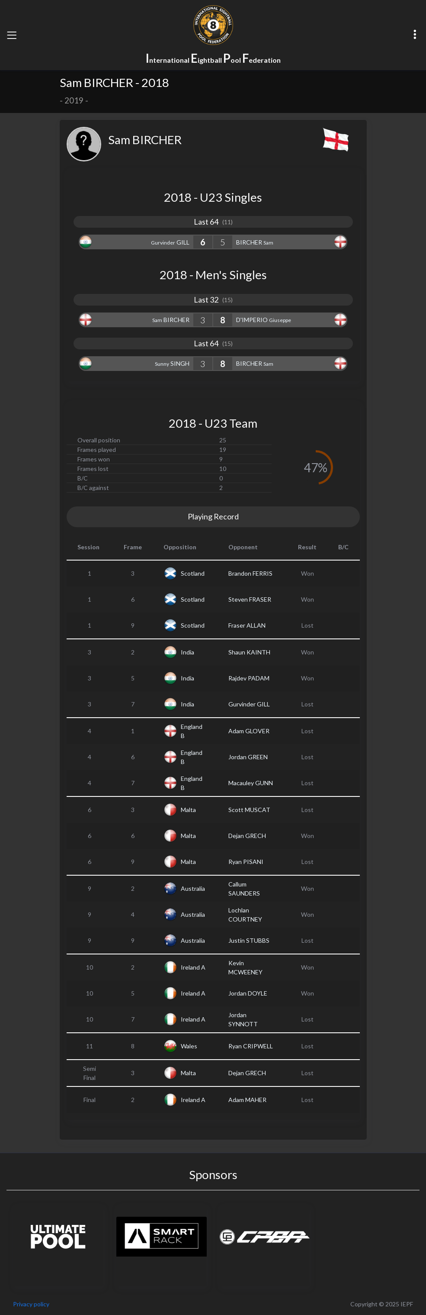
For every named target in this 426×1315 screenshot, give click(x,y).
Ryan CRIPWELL (250, 1046)
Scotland (193, 573)
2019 (73, 100)
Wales (189, 1046)
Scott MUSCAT (249, 809)
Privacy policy (31, 1304)
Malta (188, 809)
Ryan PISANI (245, 861)
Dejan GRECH (247, 835)
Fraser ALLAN (247, 625)
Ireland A (193, 967)
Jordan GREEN (248, 757)
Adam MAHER (247, 1099)
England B (191, 731)
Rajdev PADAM (248, 678)
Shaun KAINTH (249, 652)
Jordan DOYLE (247, 993)
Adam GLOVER (248, 731)
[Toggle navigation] (11, 35)
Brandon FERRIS (250, 573)
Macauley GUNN (250, 782)
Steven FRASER (249, 599)
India (187, 652)
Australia (193, 888)
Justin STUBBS (248, 940)
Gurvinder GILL (249, 704)
